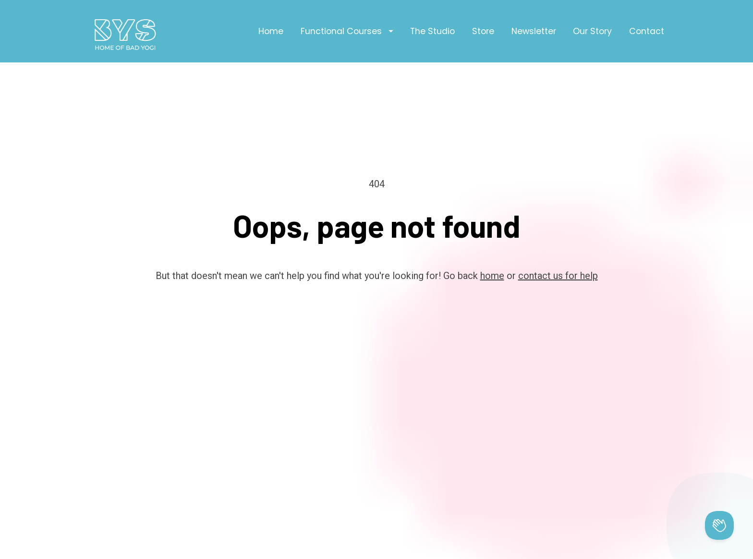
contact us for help (558, 256)
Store (483, 31)
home (492, 256)
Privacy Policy (438, 546)
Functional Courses (347, 31)
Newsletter (533, 31)
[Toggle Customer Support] (719, 525)
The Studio (432, 31)
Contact (646, 31)
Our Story (592, 31)
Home (270, 31)
